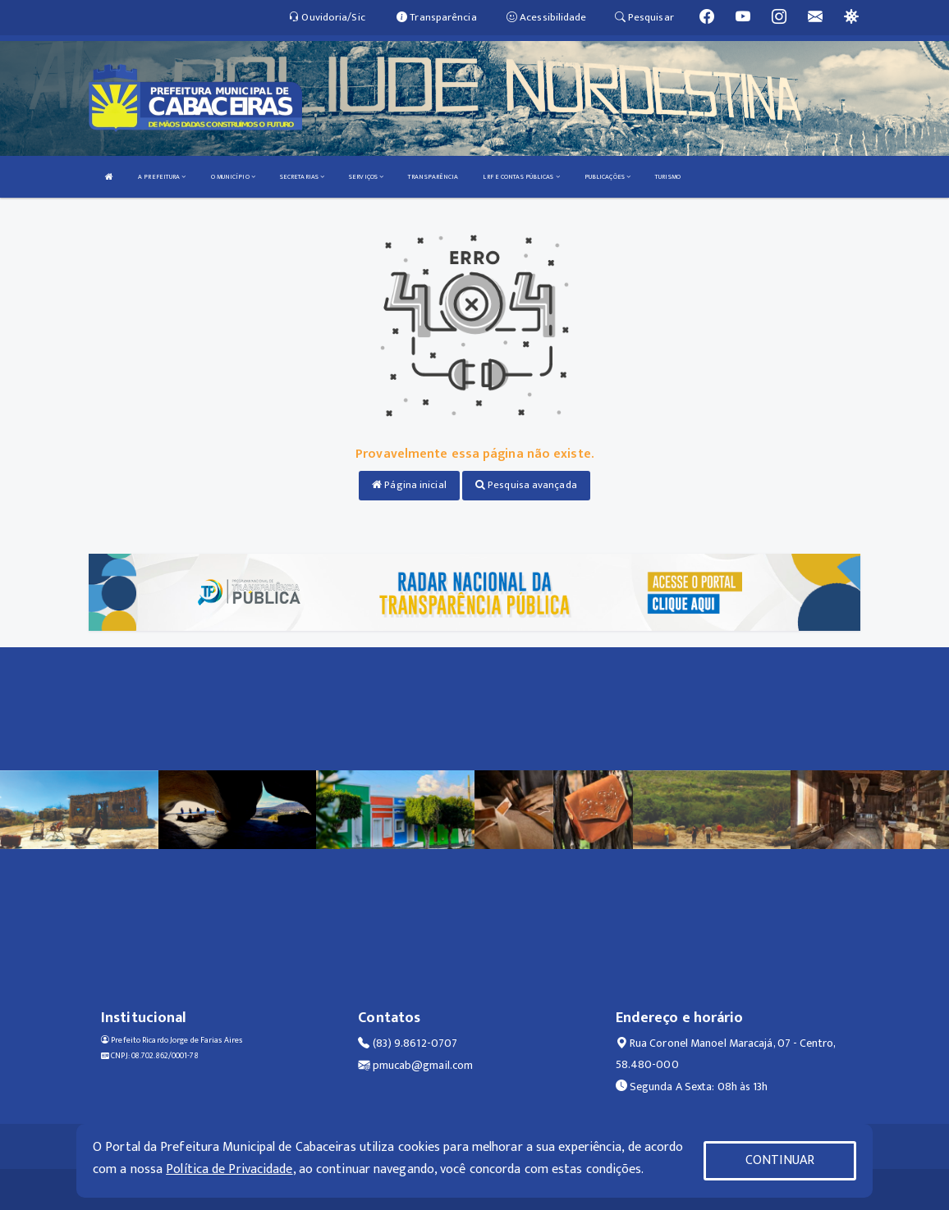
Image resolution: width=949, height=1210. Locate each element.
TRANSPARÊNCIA (433, 176)
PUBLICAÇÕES (607, 176)
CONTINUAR (779, 1160)
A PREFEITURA (162, 176)
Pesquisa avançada (526, 485)
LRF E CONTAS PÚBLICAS (521, 176)
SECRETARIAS (302, 176)
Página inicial (409, 485)
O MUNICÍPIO (233, 176)
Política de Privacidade (229, 1169)
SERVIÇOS (366, 176)
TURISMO (668, 176)
